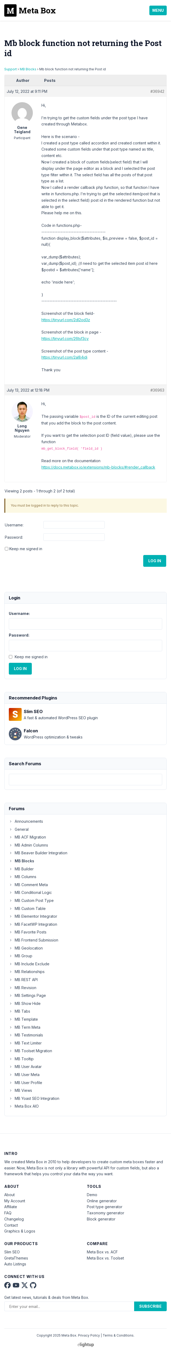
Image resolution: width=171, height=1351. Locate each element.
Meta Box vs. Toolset (105, 1258)
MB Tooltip (21, 1059)
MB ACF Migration (27, 837)
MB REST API (23, 979)
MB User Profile (25, 1082)
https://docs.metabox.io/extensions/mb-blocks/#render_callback (98, 467)
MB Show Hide (25, 1003)
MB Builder (21, 869)
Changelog (14, 1219)
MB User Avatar (25, 1066)
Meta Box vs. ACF (102, 1252)
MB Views (20, 1090)
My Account (14, 1201)
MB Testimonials (26, 1035)
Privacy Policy (89, 1335)
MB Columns (22, 876)
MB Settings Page (27, 995)
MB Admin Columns (28, 845)
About (9, 1194)
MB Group (20, 956)
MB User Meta (24, 1074)
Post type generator (104, 1206)
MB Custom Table (27, 908)
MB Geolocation (26, 948)
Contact (11, 1225)
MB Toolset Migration (30, 1050)
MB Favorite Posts (27, 932)
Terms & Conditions (118, 1335)
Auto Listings (15, 1264)
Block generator (101, 1219)
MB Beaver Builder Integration (38, 853)
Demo (92, 1194)
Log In (154, 560)
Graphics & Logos (19, 1231)
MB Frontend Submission (33, 940)
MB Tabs (19, 1011)
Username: (14, 525)
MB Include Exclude (29, 964)
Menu (158, 10)
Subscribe (150, 1306)
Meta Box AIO (24, 1106)
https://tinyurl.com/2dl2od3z (65, 319)
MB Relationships (27, 971)
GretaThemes (16, 1258)
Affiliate (10, 1206)
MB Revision (22, 987)
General (19, 829)
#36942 (157, 91)
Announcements (26, 821)
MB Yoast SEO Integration (34, 1098)
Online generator (102, 1201)
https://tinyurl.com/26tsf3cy (65, 338)
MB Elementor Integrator (33, 916)
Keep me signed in (25, 548)
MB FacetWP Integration (33, 924)
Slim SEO (12, 1252)
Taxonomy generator (105, 1213)
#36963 (157, 390)
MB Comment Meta (28, 884)
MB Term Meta (24, 1027)
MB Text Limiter (25, 1043)
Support (10, 69)
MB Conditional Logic (30, 892)
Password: (14, 537)
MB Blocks (28, 69)
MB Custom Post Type (31, 900)
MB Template (23, 1019)
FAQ (7, 1213)
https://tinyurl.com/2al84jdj (64, 357)
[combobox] (85, 779)
